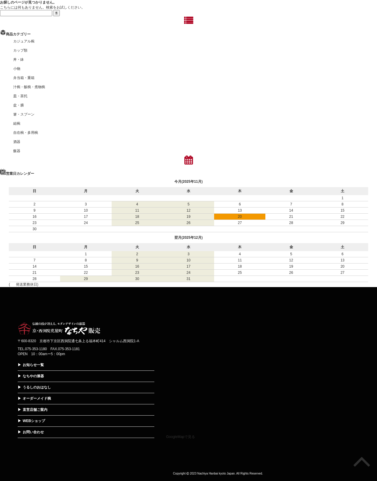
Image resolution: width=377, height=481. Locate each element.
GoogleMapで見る (180, 437)
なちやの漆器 (33, 376)
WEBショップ (34, 421)
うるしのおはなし (37, 387)
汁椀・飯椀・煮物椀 (29, 87)
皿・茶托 (20, 96)
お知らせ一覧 (33, 365)
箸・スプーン (23, 114)
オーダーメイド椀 (37, 398)
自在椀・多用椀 (25, 133)
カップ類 (20, 50)
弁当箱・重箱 (23, 78)
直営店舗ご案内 (35, 410)
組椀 (16, 123)
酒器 (16, 142)
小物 (16, 69)
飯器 (16, 151)
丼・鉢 (18, 59)
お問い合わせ (33, 432)
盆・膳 (18, 105)
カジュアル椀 (23, 41)
